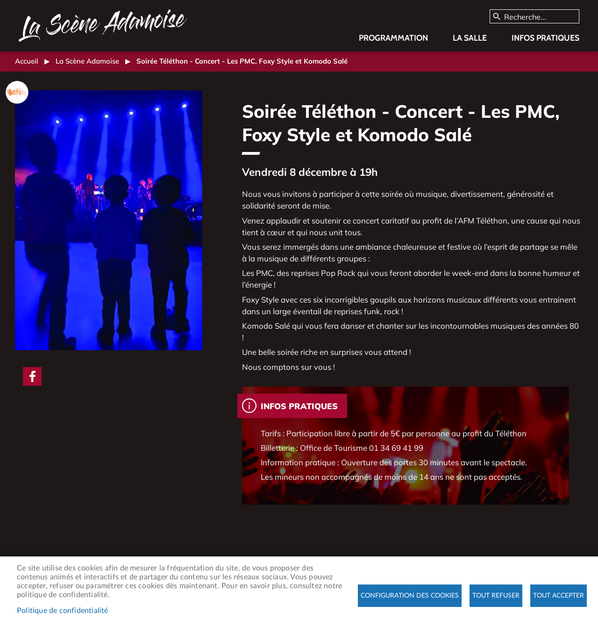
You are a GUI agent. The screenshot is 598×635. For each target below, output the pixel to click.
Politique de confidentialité (62, 610)
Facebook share (32, 376)
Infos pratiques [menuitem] (545, 38)
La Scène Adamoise (87, 61)
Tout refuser (496, 595)
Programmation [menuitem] (393, 38)
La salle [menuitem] (470, 38)
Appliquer (497, 17)
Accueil (26, 61)
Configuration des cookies (410, 595)
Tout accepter (558, 595)
